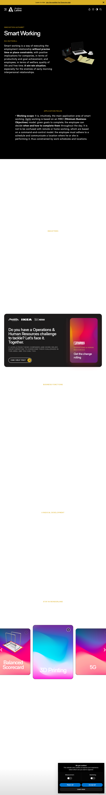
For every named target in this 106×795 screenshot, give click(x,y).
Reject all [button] (70, 785)
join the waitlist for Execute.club (58, 2)
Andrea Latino (15, 9)
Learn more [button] (81, 789)
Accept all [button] (92, 785)
